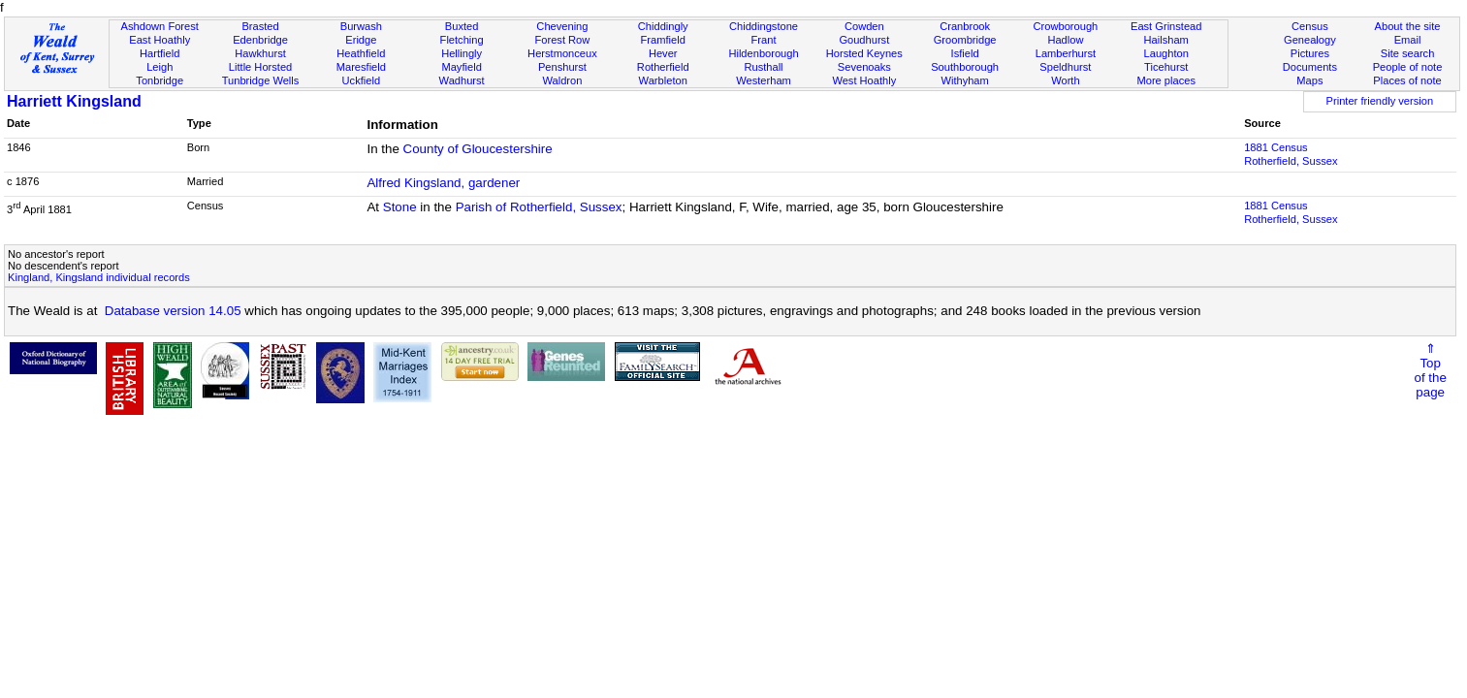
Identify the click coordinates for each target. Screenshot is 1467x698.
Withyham (964, 80)
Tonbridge (159, 80)
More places (1166, 80)
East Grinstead (1166, 26)
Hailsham (1166, 40)
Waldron (562, 80)
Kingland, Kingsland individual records (99, 277)
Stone (400, 207)
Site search (1408, 53)
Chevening (562, 26)
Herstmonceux (562, 53)
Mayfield (461, 67)
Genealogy (1310, 40)
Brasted (259, 26)
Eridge (360, 40)
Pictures (1310, 53)
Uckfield (361, 80)
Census (1310, 26)
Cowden (864, 26)
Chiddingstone (763, 26)
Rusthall (763, 67)
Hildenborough (763, 53)
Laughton (1166, 53)
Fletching (462, 40)
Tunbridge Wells (261, 80)
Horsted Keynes (864, 53)
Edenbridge (260, 40)
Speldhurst (1065, 67)
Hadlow (1065, 40)
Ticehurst (1166, 67)
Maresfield (361, 67)
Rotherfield (663, 67)
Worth (1065, 80)
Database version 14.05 (173, 310)
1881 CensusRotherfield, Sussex (1290, 154)
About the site (1408, 26)
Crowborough (1066, 26)
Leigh (159, 67)
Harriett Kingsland (74, 101)
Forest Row (562, 40)
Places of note (1407, 80)
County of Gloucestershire (478, 149)
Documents (1310, 67)
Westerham (763, 80)
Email (1407, 40)
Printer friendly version (1380, 101)
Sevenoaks (864, 67)
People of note (1408, 67)
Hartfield (159, 53)
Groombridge (965, 40)
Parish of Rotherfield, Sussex (539, 207)
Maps (1309, 80)
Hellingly (461, 53)
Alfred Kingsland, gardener (443, 182)
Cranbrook (965, 26)
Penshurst (562, 67)
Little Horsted (260, 67)
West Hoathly (864, 80)
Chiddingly (663, 26)
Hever (663, 53)
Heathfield (360, 53)
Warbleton (663, 80)
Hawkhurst (260, 53)
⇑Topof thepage (1431, 370)
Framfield (663, 40)
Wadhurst (462, 80)
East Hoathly (159, 40)
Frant (764, 40)
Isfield (965, 53)
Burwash (361, 26)
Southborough (965, 67)
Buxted (462, 26)
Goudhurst (864, 40)
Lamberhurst (1066, 53)
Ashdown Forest (160, 26)
